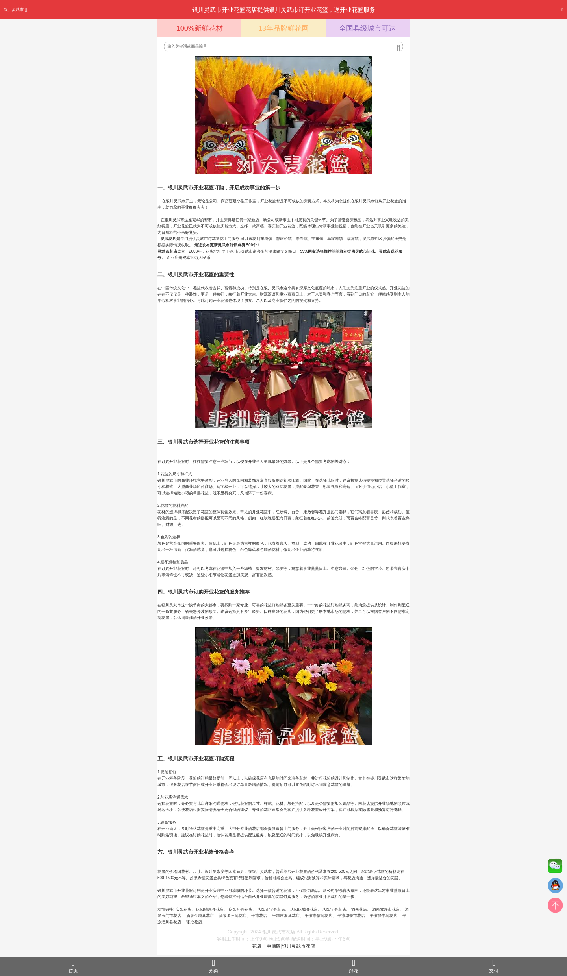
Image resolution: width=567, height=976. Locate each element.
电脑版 (274, 946)
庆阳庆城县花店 (304, 909)
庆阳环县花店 (240, 909)
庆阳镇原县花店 (210, 909)
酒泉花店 (359, 909)
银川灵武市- (15, 9)
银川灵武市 (274, 288)
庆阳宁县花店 (334, 909)
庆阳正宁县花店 (271, 909)
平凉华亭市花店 (351, 915)
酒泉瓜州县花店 (232, 915)
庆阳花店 (183, 909)
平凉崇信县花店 (318, 915)
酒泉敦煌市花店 (386, 909)
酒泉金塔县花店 (200, 915)
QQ (555, 887)
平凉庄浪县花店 (286, 915)
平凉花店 (259, 915)
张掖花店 (194, 922)
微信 (555, 868)
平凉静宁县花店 (383, 915)
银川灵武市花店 (298, 946)
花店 (256, 946)
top (555, 907)
